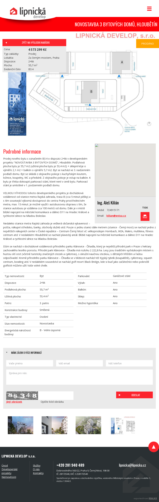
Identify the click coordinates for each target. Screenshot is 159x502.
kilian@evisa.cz (116, 215)
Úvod (5, 465)
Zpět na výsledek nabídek (36, 42)
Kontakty (38, 473)
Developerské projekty (10, 471)
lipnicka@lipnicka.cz (132, 465)
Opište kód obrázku (52, 401)
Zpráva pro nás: (79, 377)
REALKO (153, 498)
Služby (36, 465)
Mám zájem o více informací (26, 352)
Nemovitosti (9, 477)
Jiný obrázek (14, 401)
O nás (36, 469)
